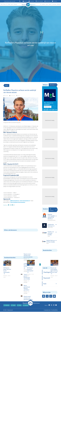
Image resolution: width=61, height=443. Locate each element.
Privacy (19, 323)
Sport (12, 4)
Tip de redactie (39, 1)
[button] (43, 109)
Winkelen (43, 4)
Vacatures (31, 1)
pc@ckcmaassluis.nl (14, 200)
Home (2, 4)
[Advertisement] (20, 218)
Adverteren (47, 1)
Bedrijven (58, 4)
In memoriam (54, 4)
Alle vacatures (53, 209)
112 (6, 4)
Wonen (47, 4)
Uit (40, 4)
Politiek (9, 4)
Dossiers (54, 1)
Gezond (50, 4)
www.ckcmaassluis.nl (25, 200)
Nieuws (4, 4)
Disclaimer (25, 323)
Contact (13, 323)
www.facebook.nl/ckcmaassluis (17, 202)
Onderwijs (15, 4)
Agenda (25, 1)
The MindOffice (54, 328)
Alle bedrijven (53, 84)
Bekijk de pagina (48, 106)
